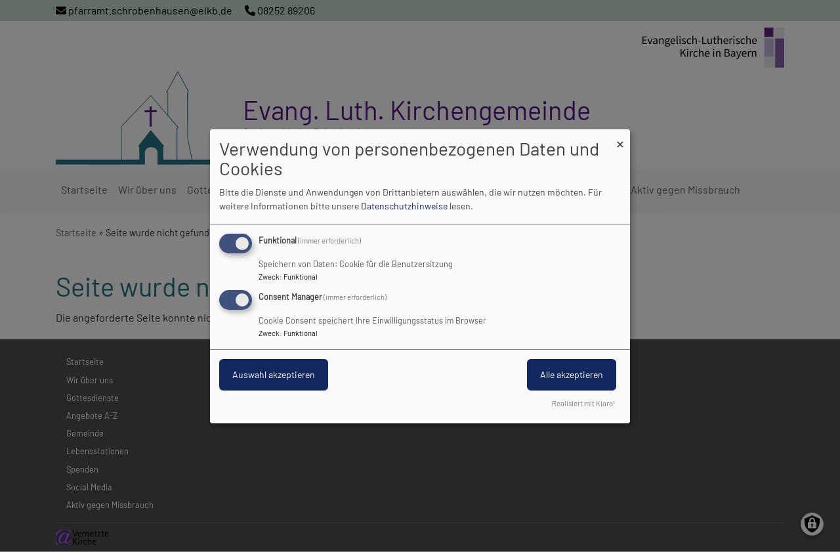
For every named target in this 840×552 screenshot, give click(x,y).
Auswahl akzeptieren (273, 374)
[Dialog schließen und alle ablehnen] (620, 137)
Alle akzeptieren (571, 374)
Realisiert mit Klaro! (584, 403)
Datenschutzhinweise (404, 205)
